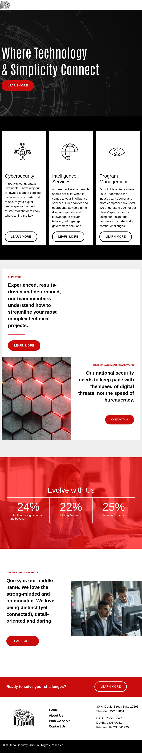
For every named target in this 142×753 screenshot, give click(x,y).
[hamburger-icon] (113, 5)
